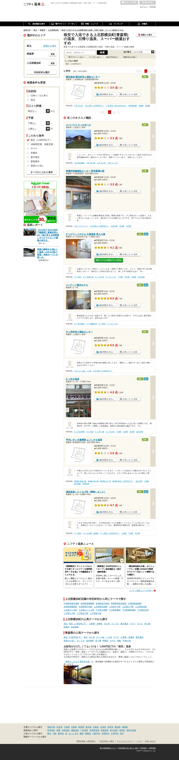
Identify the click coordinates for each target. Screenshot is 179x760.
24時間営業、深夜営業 (42, 144)
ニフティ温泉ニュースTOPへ (141, 591)
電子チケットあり (76, 57)
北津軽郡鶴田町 (70, 607)
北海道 (103, 727)
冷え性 (107, 624)
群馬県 (81, 727)
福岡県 (125, 727)
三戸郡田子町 (96, 613)
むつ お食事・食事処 (90, 533)
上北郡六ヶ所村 (70, 610)
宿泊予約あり (112, 57)
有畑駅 (141, 106)
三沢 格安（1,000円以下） (103, 371)
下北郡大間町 (102, 610)
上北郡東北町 (141, 607)
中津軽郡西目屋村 (71, 603)
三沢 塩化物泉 (79, 163)
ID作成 (153, 7)
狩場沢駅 (86, 484)
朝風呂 (67, 627)
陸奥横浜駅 (133, 106)
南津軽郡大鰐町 (102, 603)
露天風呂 (124, 624)
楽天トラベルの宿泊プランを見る (108, 260)
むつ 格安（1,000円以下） (110, 533)
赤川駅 (128, 226)
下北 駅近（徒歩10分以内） (116, 106)
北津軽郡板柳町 (135, 603)
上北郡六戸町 (128, 607)
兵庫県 (74, 727)
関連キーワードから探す (35, 737)
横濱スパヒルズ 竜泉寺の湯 (78, 661)
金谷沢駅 (114, 226)
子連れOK (126, 641)
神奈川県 (51, 727)
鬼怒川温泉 (131, 730)
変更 (53, 54)
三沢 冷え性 (101, 163)
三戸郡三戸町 (69, 613)
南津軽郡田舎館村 (119, 603)
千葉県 (67, 727)
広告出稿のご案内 (106, 741)
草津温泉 (51, 730)
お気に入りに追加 (130, 94)
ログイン (144, 7)
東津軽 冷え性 (105, 481)
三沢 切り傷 (90, 163)
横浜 (49, 733)
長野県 (110, 727)
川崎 (54, 733)
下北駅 (120, 277)
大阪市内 (96, 733)
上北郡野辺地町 (101, 607)
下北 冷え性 (78, 106)
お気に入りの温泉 (129, 3)
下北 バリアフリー (81, 226)
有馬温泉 (66, 730)
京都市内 (105, 733)
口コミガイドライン (125, 741)
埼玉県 (59, 727)
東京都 (88, 727)
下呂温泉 (84, 730)
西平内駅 (77, 484)
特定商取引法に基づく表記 (128, 748)
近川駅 (121, 226)
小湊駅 (146, 481)
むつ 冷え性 (99, 277)
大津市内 (115, 733)
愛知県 (118, 727)
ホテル (140, 624)
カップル (115, 624)
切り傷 (147, 624)
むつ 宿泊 (77, 277)
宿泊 (66, 624)
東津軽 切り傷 (93, 481)
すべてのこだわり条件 (41, 172)
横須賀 (61, 733)
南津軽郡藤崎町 (87, 603)
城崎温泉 (75, 730)
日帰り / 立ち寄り (39, 95)
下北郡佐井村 (143, 610)
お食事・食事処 (96, 624)
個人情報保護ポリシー (108, 748)
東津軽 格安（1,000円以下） (123, 481)
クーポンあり (95, 57)
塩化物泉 (75, 627)
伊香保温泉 (94, 730)
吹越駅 (147, 106)
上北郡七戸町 (115, 607)
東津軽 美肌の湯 (80, 481)
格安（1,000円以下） (78, 624)
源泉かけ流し (69, 641)
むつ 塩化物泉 (79, 324)
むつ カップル (111, 277)
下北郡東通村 (115, 610)
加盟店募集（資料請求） (86, 741)
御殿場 (88, 733)
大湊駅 (133, 277)
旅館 (119, 641)
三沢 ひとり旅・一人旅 (82, 371)
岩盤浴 (34, 153)
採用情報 (152, 748)
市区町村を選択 (42, 72)
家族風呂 (35, 161)
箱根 (58, 730)
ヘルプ (139, 741)
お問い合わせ (150, 741)
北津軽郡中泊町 (85, 607)
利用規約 (143, 748)
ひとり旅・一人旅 (104, 637)
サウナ (133, 624)
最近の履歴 (147, 3)
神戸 (122, 733)
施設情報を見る (105, 94)
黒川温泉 (114, 730)
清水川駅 (139, 481)
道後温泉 (105, 730)
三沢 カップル (112, 163)
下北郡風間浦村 (129, 610)
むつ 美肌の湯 (88, 277)
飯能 (82, 733)
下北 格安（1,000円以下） (94, 106)
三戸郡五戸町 (83, 613)
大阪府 (96, 727)
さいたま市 (73, 733)
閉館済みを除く (130, 57)
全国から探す (50, 46)
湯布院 (122, 730)
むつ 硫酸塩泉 (91, 324)
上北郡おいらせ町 (86, 610)
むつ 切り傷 (99, 432)
